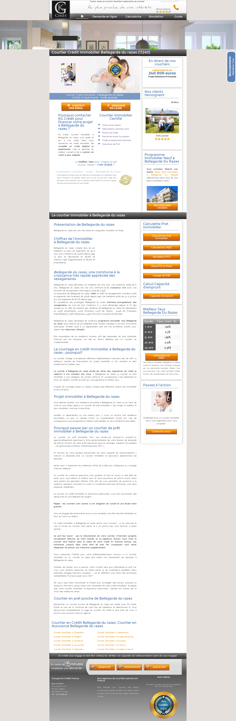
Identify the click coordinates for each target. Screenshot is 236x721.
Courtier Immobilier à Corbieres (68, 638)
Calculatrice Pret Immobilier (161, 234)
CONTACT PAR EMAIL (76, 107)
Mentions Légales (58, 686)
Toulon (107, 691)
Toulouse (121, 685)
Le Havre (100, 691)
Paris (99, 685)
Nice (129, 685)
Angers (126, 691)
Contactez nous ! (161, 429)
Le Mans (100, 694)
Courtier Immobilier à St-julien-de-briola (115, 634)
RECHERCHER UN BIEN (162, 204)
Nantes (136, 685)
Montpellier (111, 688)
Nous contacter (58, 681)
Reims (136, 688)
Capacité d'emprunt (161, 293)
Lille (125, 688)
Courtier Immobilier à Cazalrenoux (113, 630)
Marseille (106, 685)
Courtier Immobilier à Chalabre (68, 634)
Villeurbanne (134, 691)
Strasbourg (101, 688)
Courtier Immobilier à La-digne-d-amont (115, 647)
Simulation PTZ (161, 254)
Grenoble (114, 691)
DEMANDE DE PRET (161, 354)
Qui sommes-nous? (59, 684)
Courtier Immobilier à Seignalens (69, 647)
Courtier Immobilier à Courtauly (111, 638)
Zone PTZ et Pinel (161, 263)
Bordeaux (119, 688)
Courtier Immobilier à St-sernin (111, 642)
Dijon (120, 691)
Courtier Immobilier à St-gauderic (69, 630)
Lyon (114, 685)
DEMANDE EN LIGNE (116, 107)
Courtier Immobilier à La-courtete (69, 642)
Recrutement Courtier (60, 689)
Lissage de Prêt (161, 273)
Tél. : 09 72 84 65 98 (59, 691)
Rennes (130, 688)
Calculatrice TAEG (161, 245)
